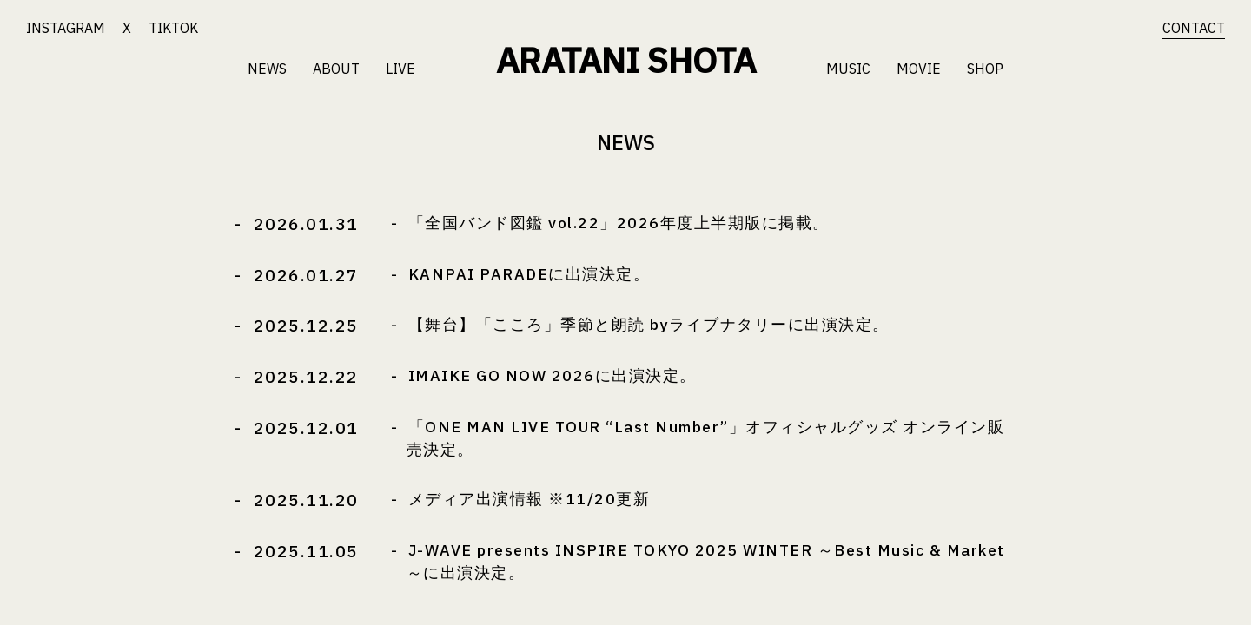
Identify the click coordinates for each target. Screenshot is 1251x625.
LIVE (400, 68)
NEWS (267, 68)
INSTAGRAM (65, 27)
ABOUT (336, 68)
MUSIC (848, 68)
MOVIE (919, 68)
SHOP (985, 68)
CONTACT (1193, 27)
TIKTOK (173, 27)
